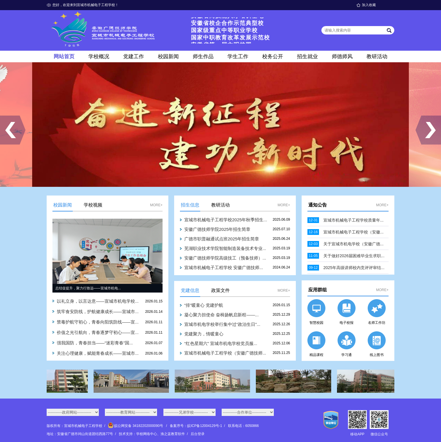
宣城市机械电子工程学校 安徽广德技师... (223, 267)
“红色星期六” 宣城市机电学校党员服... (220, 343)
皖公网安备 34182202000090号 (136, 426)
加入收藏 (369, 5)
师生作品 (203, 56)
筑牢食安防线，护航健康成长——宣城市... (98, 311)
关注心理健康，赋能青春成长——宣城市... (98, 353)
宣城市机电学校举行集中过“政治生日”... (222, 324)
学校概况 (98, 56)
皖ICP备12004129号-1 (204, 426)
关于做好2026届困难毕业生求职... (353, 255)
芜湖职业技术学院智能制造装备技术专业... (225, 248)
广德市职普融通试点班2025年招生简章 (221, 238)
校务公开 (272, 56)
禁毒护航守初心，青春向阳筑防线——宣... (98, 321)
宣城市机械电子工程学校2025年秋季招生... (225, 219)
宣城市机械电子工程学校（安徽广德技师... (225, 352)
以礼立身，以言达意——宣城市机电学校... (98, 301)
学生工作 (237, 56)
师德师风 (342, 56)
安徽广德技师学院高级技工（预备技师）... (225, 257)
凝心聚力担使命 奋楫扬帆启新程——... (221, 314)
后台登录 (198, 434)
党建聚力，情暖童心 (203, 333)
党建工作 (133, 56)
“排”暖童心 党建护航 (203, 305)
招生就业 (307, 56)
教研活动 (377, 56)
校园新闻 (168, 56)
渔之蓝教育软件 (173, 434)
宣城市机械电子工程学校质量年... (353, 220)
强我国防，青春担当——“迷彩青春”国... (95, 342)
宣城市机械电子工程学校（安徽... (353, 232)
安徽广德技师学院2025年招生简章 (217, 229)
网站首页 (64, 56)
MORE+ (156, 205)
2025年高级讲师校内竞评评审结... (353, 267)
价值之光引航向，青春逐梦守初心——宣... (98, 332)
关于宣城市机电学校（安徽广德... (353, 244)
